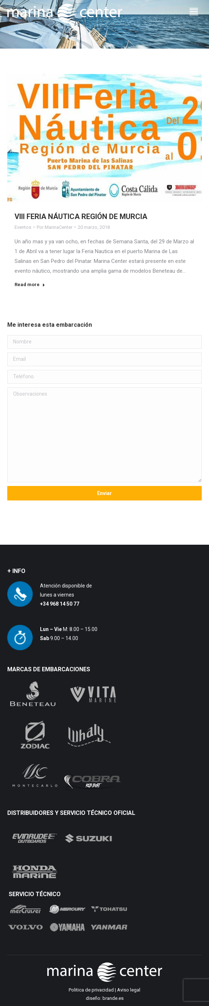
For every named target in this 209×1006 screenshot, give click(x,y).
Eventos (23, 227)
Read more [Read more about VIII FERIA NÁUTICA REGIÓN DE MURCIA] (30, 284)
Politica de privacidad (91, 990)
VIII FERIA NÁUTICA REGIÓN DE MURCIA (81, 216)
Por (54, 227)
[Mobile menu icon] (193, 11)
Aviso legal (128, 990)
